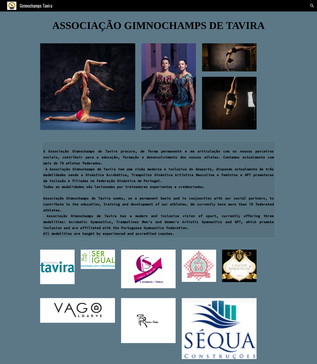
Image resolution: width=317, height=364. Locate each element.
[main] (158, 24)
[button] (312, 6)
